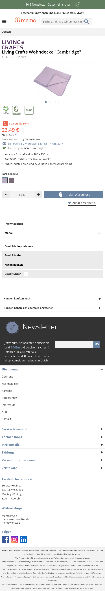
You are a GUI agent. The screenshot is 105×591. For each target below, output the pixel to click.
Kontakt (6, 419)
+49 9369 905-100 (12, 490)
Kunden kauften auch (17, 298)
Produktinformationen (19, 246)
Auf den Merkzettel (82, 203)
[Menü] (5, 21)
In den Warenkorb (74, 194)
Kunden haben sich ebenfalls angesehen (28, 308)
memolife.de (9, 515)
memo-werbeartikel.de (15, 519)
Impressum (9, 404)
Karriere (7, 390)
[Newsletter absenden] (96, 344)
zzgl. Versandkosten (30, 139)
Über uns (7, 376)
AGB (4, 412)
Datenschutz (9, 397)
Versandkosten (83, 558)
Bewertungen (16, 274)
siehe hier (88, 588)
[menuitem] (5, 21)
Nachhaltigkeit (10, 383)
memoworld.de (11, 522)
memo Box (29, 148)
